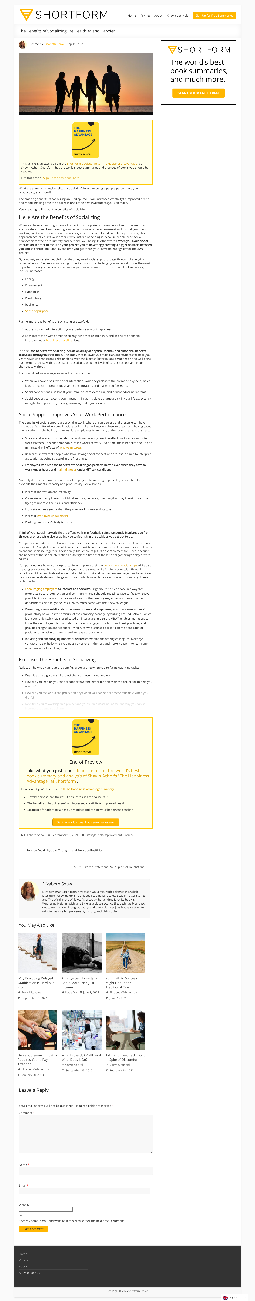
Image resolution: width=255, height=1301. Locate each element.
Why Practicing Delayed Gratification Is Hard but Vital (36, 981)
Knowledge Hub (177, 15)
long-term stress (70, 447)
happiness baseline (59, 340)
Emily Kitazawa (31, 991)
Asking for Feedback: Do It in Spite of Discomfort (125, 1055)
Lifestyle (91, 834)
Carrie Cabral (74, 1063)
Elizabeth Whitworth (123, 991)
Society (128, 834)
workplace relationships (121, 565)
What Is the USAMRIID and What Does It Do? (81, 1055)
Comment (27, 1111)
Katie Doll (71, 991)
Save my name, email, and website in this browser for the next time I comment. (72, 1219)
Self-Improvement (110, 834)
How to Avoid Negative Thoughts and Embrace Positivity (63, 849)
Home (132, 15)
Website (24, 1203)
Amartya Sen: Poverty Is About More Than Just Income (79, 981)
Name (24, 1163)
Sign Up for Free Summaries (214, 15)
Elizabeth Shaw (54, 44)
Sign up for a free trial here (61, 178)
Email (24, 1184)
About (158, 15)
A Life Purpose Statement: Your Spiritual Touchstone (111, 865)
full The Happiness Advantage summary (87, 789)
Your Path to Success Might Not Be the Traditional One (121, 981)
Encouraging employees (41, 589)
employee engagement (52, 516)
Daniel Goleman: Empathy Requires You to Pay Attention (37, 1058)
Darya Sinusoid (119, 1063)
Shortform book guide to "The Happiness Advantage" (103, 164)
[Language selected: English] (234, 1297)
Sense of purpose (37, 311)
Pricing (145, 15)
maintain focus (67, 470)
